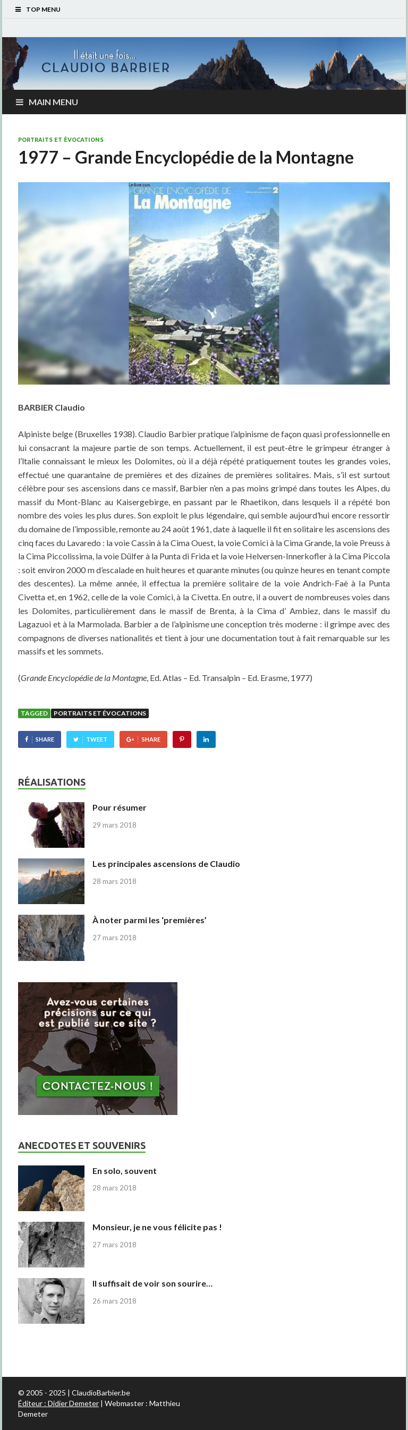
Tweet (96, 739)
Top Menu (43, 9)
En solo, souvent (124, 1170)
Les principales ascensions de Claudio (166, 863)
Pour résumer (119, 807)
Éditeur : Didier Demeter (58, 1403)
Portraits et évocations (61, 140)
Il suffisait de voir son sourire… (152, 1283)
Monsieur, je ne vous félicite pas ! (157, 1227)
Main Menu (53, 102)
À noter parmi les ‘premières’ (149, 920)
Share (45, 739)
